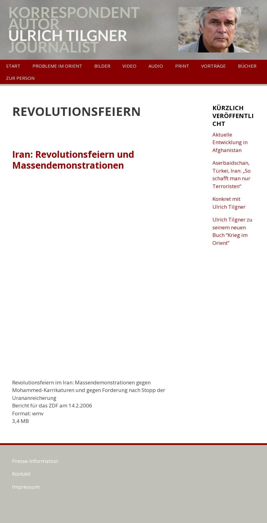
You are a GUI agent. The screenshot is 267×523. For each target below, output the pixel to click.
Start (13, 66)
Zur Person (20, 78)
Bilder (102, 66)
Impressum (26, 486)
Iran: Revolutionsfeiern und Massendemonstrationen (73, 159)
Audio (156, 66)
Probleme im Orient (57, 66)
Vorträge (213, 66)
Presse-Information (35, 460)
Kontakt (21, 473)
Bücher (247, 66)
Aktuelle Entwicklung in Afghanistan (230, 142)
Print (182, 66)
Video (129, 66)
